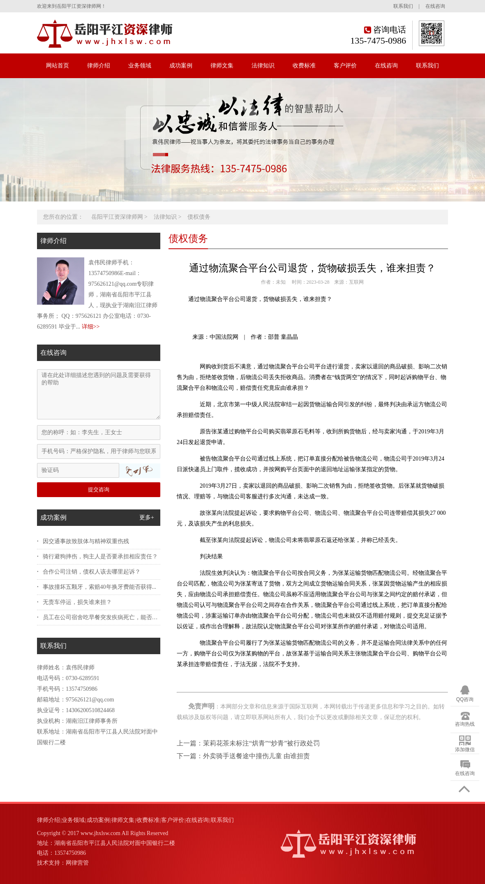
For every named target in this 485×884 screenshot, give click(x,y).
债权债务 (198, 217)
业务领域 (139, 65)
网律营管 (77, 863)
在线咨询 (435, 6)
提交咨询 (98, 489)
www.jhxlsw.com (100, 833)
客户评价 (345, 65)
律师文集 (221, 65)
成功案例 (180, 65)
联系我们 (403, 6)
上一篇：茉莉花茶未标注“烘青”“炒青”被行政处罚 (248, 743)
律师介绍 (98, 65)
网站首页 (57, 65)
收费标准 (304, 65)
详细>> (91, 327)
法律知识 (263, 65)
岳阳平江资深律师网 (117, 217)
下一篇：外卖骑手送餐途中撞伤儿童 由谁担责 (243, 755)
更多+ (146, 517)
